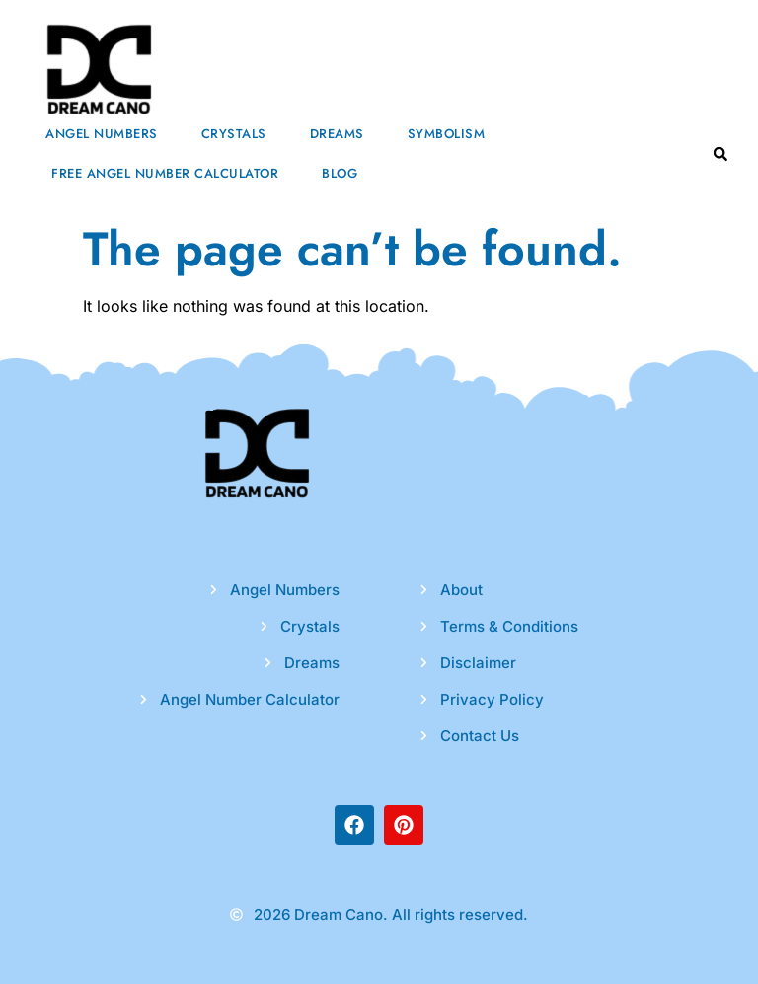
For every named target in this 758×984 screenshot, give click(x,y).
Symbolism (447, 133)
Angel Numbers (101, 133)
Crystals (233, 133)
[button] (720, 154)
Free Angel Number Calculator (164, 173)
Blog (339, 173)
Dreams (337, 133)
